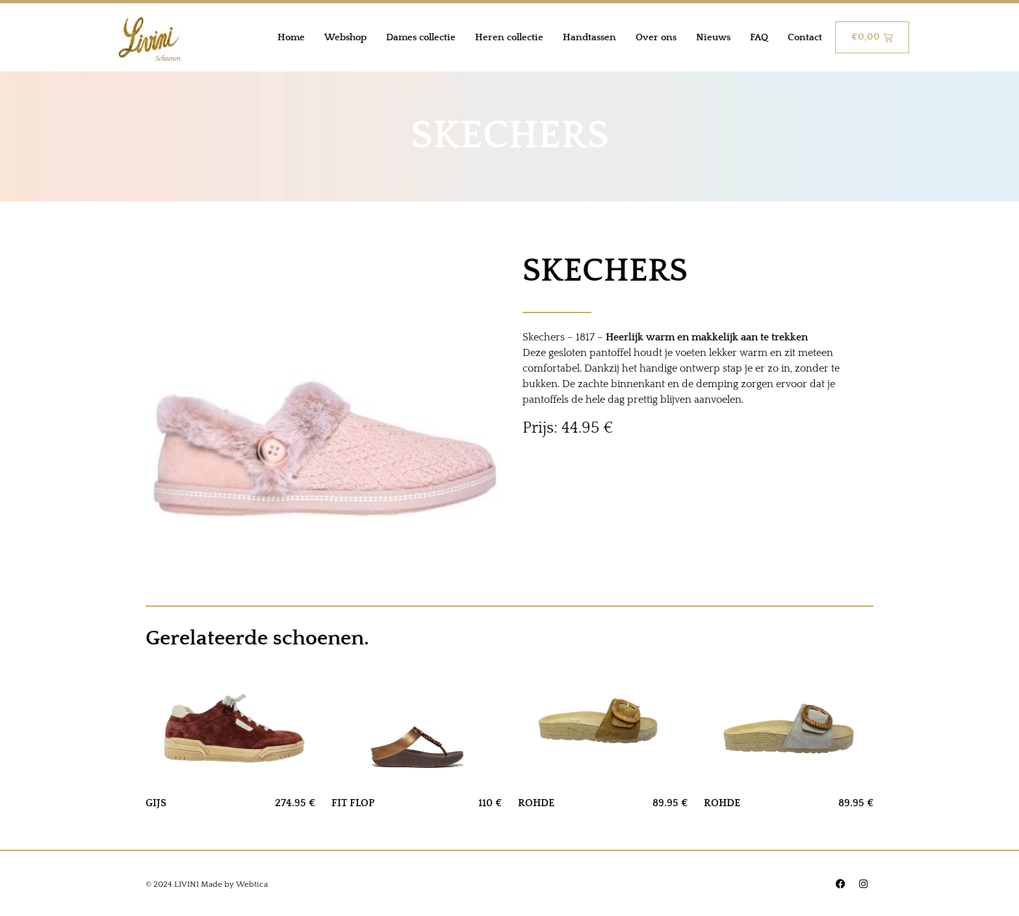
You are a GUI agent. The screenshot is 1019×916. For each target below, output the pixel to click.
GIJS (156, 803)
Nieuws (713, 37)
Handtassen (589, 37)
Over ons (656, 37)
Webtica (252, 884)
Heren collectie (509, 37)
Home (291, 37)
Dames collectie (421, 37)
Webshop (345, 37)
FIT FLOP (352, 803)
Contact (805, 37)
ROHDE (536, 803)
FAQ (759, 37)
